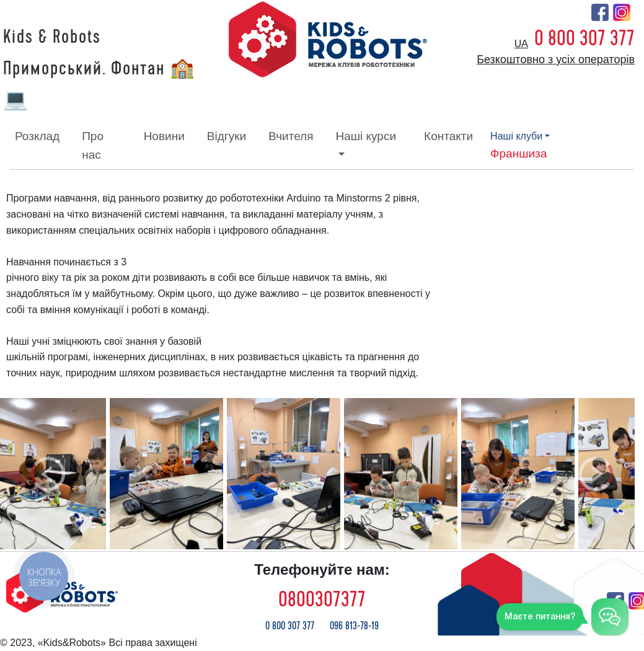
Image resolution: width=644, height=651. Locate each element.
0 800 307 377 (584, 38)
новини (164, 136)
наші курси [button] (365, 136)
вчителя (290, 136)
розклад (37, 136)
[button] (48, 473)
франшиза (518, 153)
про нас (93, 145)
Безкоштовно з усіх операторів (556, 59)
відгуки (226, 136)
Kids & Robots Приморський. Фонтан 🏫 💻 (99, 68)
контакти (448, 136)
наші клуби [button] (516, 136)
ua (521, 43)
